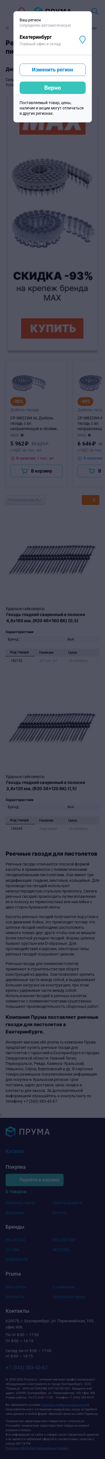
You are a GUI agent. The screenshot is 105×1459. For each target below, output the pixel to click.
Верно (52, 87)
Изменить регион (52, 70)
